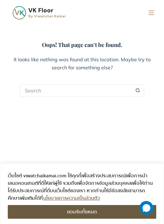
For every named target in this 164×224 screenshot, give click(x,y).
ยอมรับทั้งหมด (82, 212)
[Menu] (151, 13)
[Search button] (138, 90)
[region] (82, 193)
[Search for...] (76, 90)
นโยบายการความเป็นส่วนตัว (71, 198)
